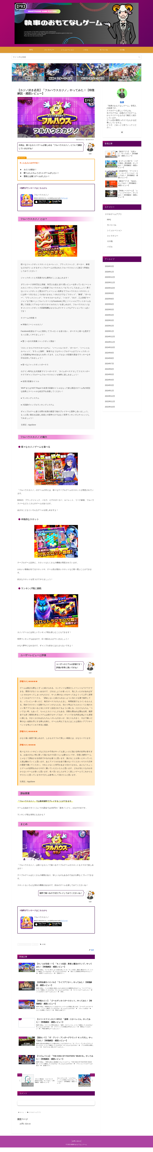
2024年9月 (109, 353)
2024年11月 (110, 342)
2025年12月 (110, 277)
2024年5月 (109, 374)
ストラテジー (112, 236)
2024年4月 (109, 380)
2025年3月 (109, 320)
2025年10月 (110, 288)
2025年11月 (110, 282)
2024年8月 (109, 358)
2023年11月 (110, 401)
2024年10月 (110, 347)
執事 (122, 102)
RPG (109, 220)
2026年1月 (109, 272)
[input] (76, 57)
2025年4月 (109, 315)
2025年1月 (109, 331)
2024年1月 (109, 391)
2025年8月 (109, 299)
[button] (139, 57)
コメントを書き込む (56, 1107)
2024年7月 (109, 364)
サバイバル (111, 225)
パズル (110, 247)
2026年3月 (109, 266)
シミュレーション (114, 230)
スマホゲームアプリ (24, 944)
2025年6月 (109, 304)
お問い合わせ (25, 1128)
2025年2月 (109, 326)
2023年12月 (110, 396)
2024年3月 (109, 385)
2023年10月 (110, 407)
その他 (35, 944)
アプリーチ (64, 198)
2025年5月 (109, 310)
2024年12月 (110, 337)
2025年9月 (109, 293)
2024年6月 (109, 369)
